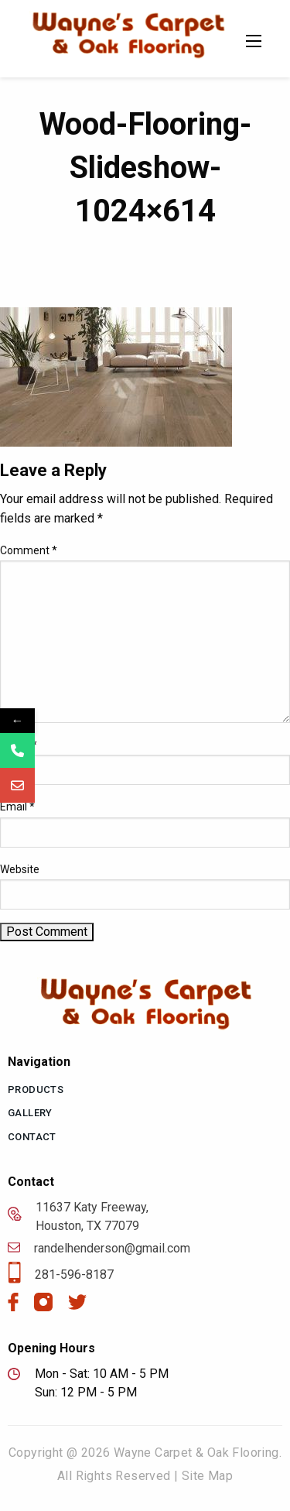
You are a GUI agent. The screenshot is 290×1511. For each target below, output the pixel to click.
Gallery (30, 1113)
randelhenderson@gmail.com (99, 1248)
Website (19, 869)
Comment (28, 550)
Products (35, 1089)
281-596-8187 (61, 1275)
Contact (32, 1137)
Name (18, 744)
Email (17, 806)
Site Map (207, 1475)
